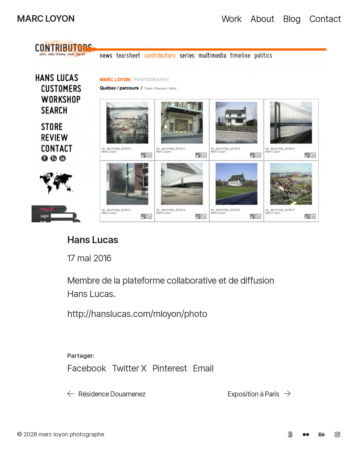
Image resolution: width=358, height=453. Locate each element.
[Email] (203, 368)
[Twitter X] (129, 368)
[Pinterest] (169, 368)
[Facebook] (86, 368)
